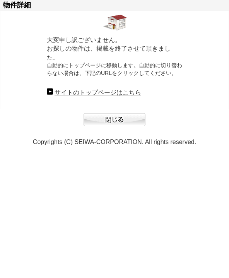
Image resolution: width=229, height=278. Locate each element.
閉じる (114, 123)
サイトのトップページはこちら (98, 92)
